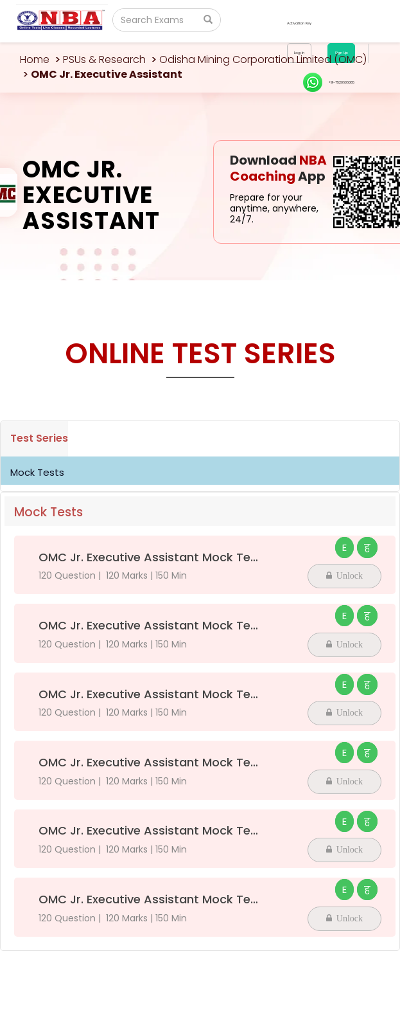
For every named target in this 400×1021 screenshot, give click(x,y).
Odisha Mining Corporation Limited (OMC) (263, 59)
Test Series (39, 438)
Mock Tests (37, 472)
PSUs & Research (104, 59)
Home (34, 59)
